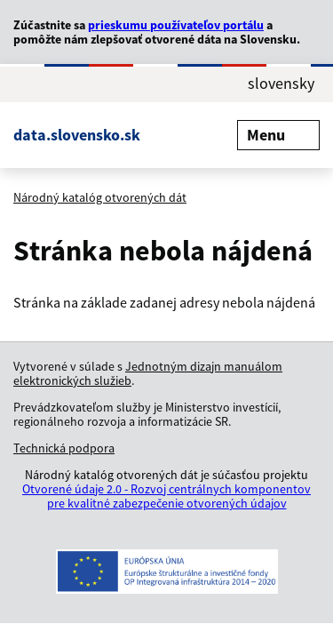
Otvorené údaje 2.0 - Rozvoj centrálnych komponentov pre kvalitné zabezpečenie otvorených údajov (166, 496)
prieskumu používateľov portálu (176, 25)
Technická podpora (64, 448)
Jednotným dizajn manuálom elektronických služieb (147, 373)
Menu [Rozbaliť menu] (278, 134)
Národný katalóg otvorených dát (99, 197)
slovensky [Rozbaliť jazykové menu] (281, 83)
